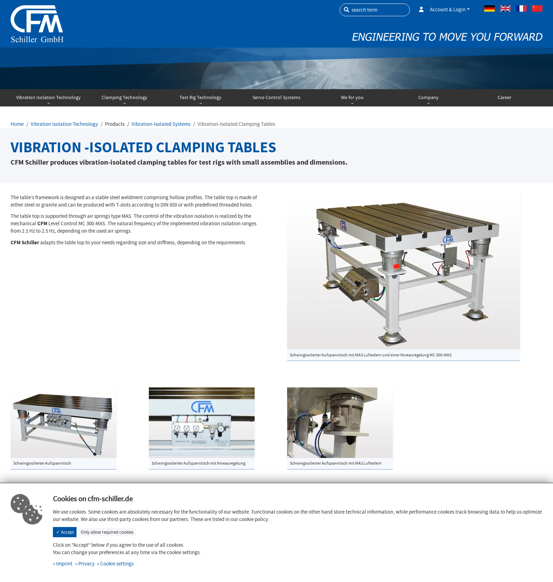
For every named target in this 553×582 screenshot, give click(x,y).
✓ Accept (65, 532)
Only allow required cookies (107, 532)
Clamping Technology (124, 97)
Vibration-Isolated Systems (161, 124)
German (489, 8)
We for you (352, 97)
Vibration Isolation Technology (48, 97)
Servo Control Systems (276, 97)
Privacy (86, 563)
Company (428, 97)
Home (17, 124)
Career (504, 97)
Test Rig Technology (200, 97)
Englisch (505, 8)
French (521, 8)
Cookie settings (117, 563)
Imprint (64, 563)
